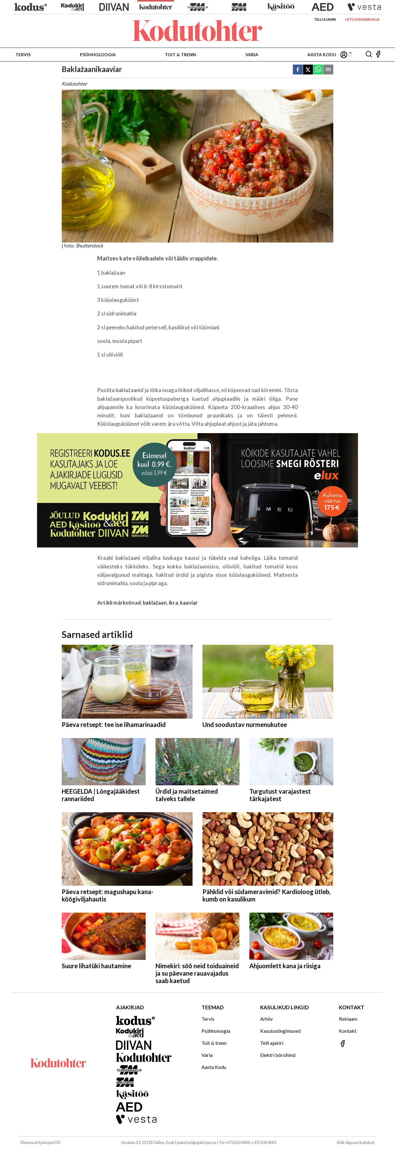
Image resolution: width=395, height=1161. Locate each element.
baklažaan (155, 602)
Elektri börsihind (277, 1055)
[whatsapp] (318, 70)
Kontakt (347, 1031)
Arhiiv (266, 1019)
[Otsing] (368, 54)
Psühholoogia (98, 54)
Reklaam (348, 1019)
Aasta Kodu (321, 54)
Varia (251, 54)
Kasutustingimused (280, 1031)
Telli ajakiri (325, 19)
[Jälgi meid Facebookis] (378, 54)
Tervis (23, 54)
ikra (173, 602)
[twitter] (308, 70)
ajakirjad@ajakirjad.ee (196, 1142)
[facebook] (298, 70)
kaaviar (189, 602)
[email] (328, 70)
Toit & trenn (180, 54)
